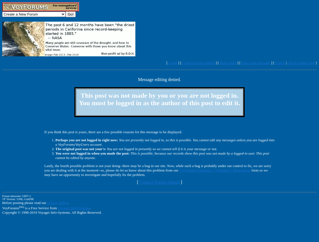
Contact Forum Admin (198, 63)
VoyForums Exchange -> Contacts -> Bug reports (215, 170)
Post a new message (255, 63)
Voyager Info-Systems (74, 208)
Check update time (301, 63)
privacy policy (57, 203)
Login (173, 63)
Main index (228, 63)
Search (280, 63)
